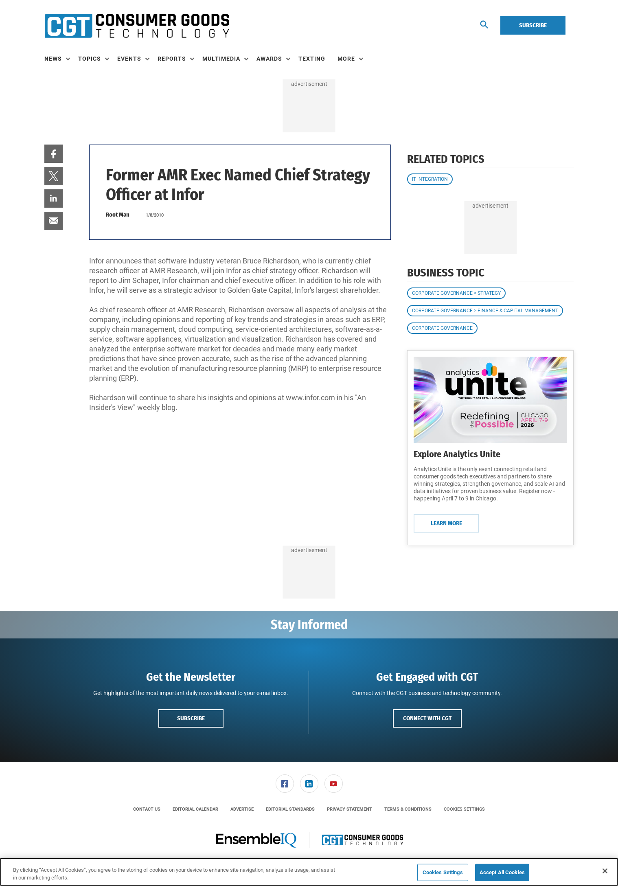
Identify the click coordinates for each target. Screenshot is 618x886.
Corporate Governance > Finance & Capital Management (485, 311)
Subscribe (533, 25)
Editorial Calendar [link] (195, 809)
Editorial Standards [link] (290, 809)
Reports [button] (172, 58)
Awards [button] (269, 58)
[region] (309, 872)
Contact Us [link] (146, 809)
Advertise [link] (242, 809)
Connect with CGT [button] (427, 718)
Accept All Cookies (502, 872)
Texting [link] (311, 58)
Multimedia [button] (221, 58)
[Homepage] (136, 25)
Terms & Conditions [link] (408, 809)
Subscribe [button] (191, 718)
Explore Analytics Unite (457, 454)
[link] (53, 154)
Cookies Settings (464, 809)
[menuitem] (61, 59)
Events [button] (129, 58)
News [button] (53, 58)
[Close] (605, 871)
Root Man (117, 214)
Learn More (446, 523)
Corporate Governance (442, 328)
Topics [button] (89, 58)
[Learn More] (490, 400)
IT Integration (430, 179)
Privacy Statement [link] (349, 809)
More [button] (346, 58)
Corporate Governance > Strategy (456, 293)
